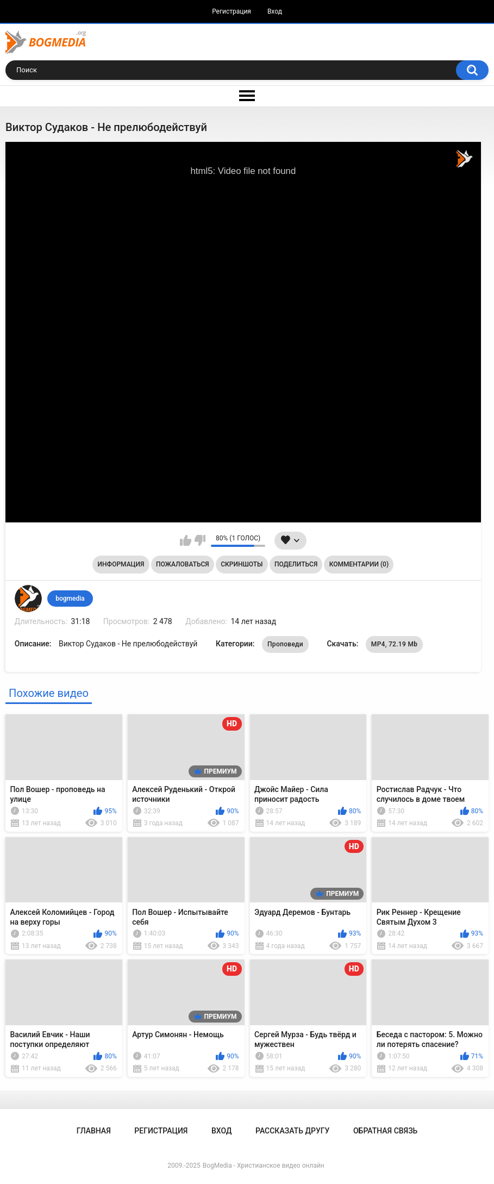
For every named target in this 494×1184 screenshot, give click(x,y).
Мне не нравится (199, 540)
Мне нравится (185, 540)
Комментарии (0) (359, 564)
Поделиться (295, 564)
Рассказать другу (292, 1130)
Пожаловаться (182, 564)
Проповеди (285, 644)
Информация (121, 564)
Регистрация (231, 11)
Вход (274, 11)
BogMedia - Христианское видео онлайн (263, 1165)
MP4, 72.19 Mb (394, 644)
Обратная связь (385, 1130)
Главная (94, 1130)
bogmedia (70, 598)
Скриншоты (241, 564)
